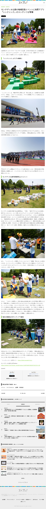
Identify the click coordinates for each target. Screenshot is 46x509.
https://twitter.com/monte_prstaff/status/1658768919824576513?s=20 (20, 365)
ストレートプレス (23, 482)
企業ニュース (23, 501)
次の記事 (43, 393)
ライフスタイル (10, 387)
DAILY (8, 404)
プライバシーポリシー (11, 499)
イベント (3, 387)
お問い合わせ (35, 499)
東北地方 (21, 387)
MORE (23, 478)
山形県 (16, 387)
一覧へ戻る (22, 393)
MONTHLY (37, 404)
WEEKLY (23, 404)
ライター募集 (41, 499)
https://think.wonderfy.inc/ (25, 360)
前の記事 (3, 393)
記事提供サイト (28, 499)
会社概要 (3, 499)
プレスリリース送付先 (20, 499)
